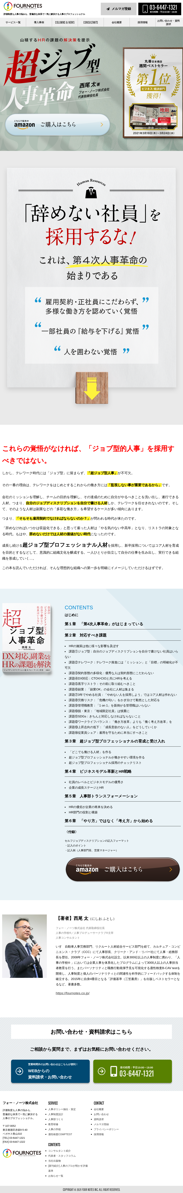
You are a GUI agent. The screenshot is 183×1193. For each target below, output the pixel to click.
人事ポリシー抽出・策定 (62, 1109)
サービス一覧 (13, 22)
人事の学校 (54, 1129)
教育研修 (53, 1124)
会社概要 (117, 22)
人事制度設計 (55, 1114)
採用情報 (143, 22)
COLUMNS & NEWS (65, 22)
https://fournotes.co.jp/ (73, 993)
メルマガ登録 (121, 9)
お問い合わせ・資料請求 (168, 22)
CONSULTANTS (90, 22)
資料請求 (99, 1119)
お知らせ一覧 (55, 1175)
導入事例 (39, 22)
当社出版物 (54, 1160)
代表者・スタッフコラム (62, 1155)
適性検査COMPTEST (60, 1134)
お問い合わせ (101, 1114)
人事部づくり (55, 1119)
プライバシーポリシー (106, 1129)
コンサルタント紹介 (59, 1150)
